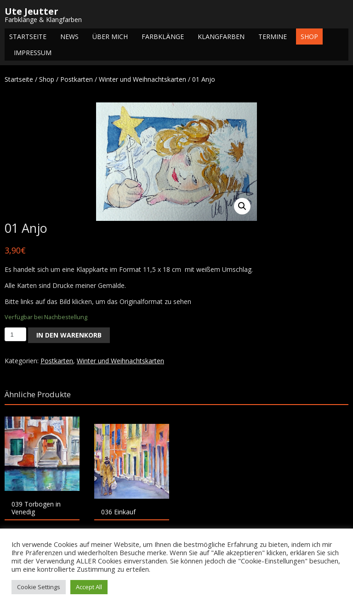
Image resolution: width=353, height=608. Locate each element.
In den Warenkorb (69, 335)
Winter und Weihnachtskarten (142, 79)
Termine (272, 36)
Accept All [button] (89, 587)
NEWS (69, 36)
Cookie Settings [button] (38, 587)
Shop (309, 36)
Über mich (110, 36)
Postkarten (76, 79)
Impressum (32, 52)
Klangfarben (221, 36)
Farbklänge (163, 36)
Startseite (27, 36)
